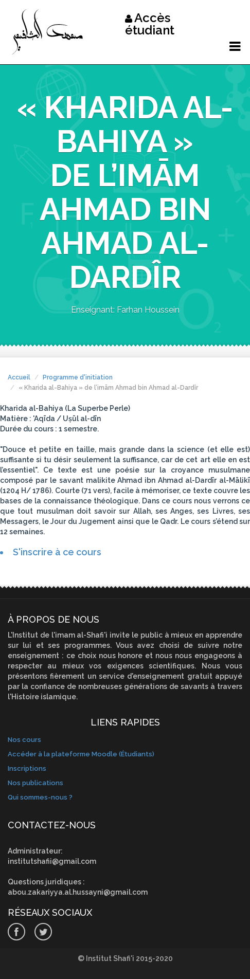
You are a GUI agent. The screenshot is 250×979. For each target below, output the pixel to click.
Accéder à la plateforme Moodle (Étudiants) (81, 754)
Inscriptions (27, 768)
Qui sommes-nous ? (40, 797)
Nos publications (35, 783)
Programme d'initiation (78, 377)
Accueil (19, 377)
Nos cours (24, 740)
